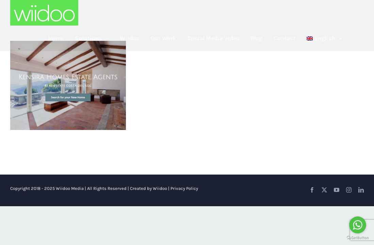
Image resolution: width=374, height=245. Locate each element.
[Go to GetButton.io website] (358, 238)
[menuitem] (335, 38)
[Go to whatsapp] (357, 224)
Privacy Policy (184, 188)
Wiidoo (160, 188)
